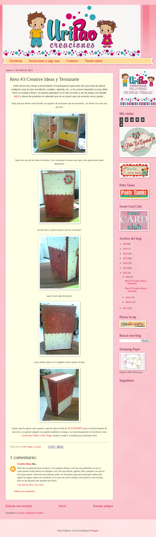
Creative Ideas (24, 464)
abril (128, 277)
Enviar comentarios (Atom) (30, 513)
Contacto (72, 61)
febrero (129, 302)
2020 (125, 244)
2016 (125, 253)
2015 (125, 258)
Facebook (16, 61)
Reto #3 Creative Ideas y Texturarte (136, 282)
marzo (129, 297)
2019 (125, 249)
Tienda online (94, 61)
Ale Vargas (47, 435)
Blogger (94, 530)
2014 (125, 263)
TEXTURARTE (75, 428)
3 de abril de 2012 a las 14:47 (30, 485)
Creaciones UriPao (30, 435)
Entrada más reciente (19, 506)
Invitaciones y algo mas (44, 61)
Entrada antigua (103, 506)
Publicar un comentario (24, 491)
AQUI (16, 96)
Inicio (62, 506)
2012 (125, 273)
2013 (125, 268)
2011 (125, 308)
